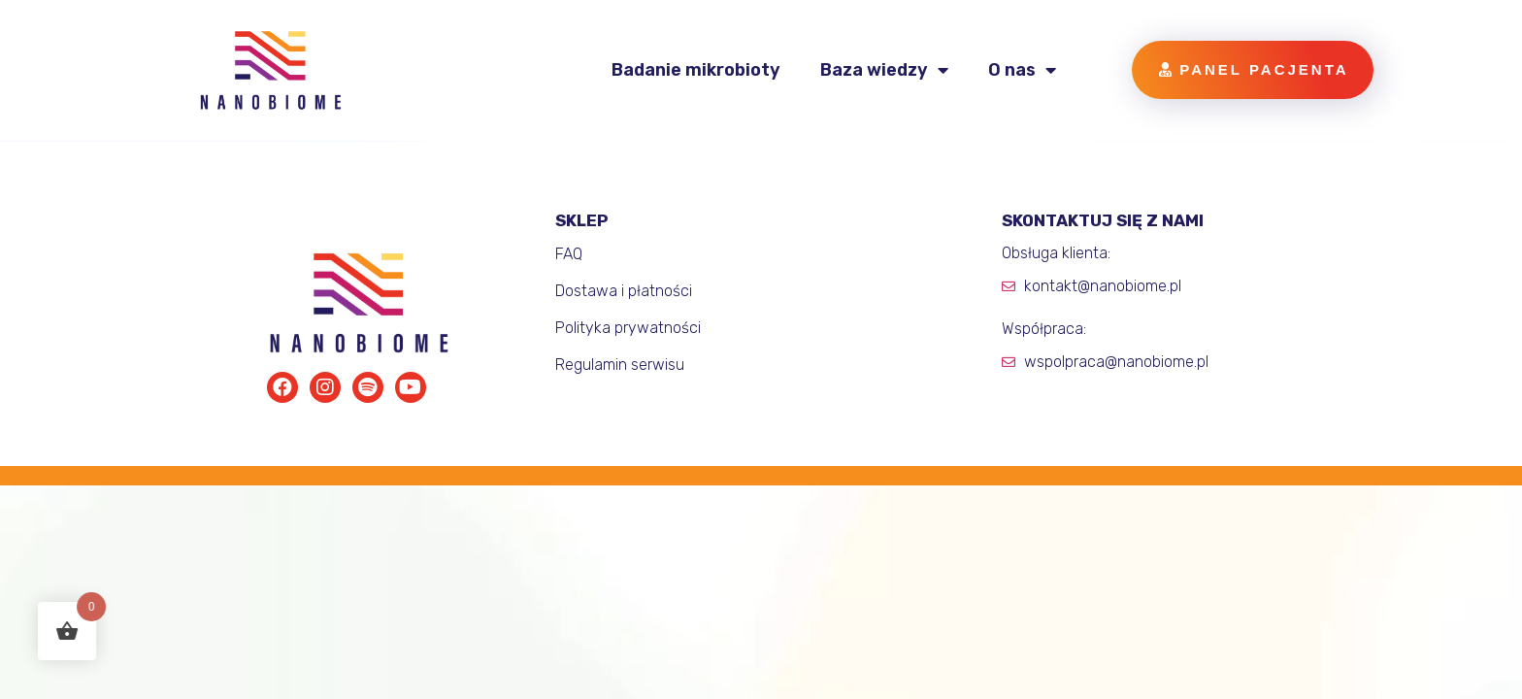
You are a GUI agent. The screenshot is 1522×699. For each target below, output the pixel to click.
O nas (1022, 69)
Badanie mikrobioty (696, 70)
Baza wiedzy (884, 69)
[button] (1252, 70)
